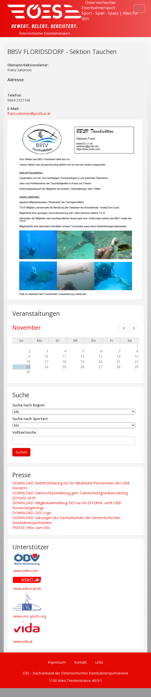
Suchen (21, 452)
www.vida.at (23, 641)
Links (99, 662)
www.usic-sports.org (29, 616)
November (26, 327)
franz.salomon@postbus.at (28, 113)
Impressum (57, 662)
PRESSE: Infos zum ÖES (31, 527)
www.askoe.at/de (27, 588)
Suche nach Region (28, 405)
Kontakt (80, 662)
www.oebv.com (25, 570)
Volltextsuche (24, 432)
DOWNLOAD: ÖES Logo (31, 512)
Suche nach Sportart (30, 418)
